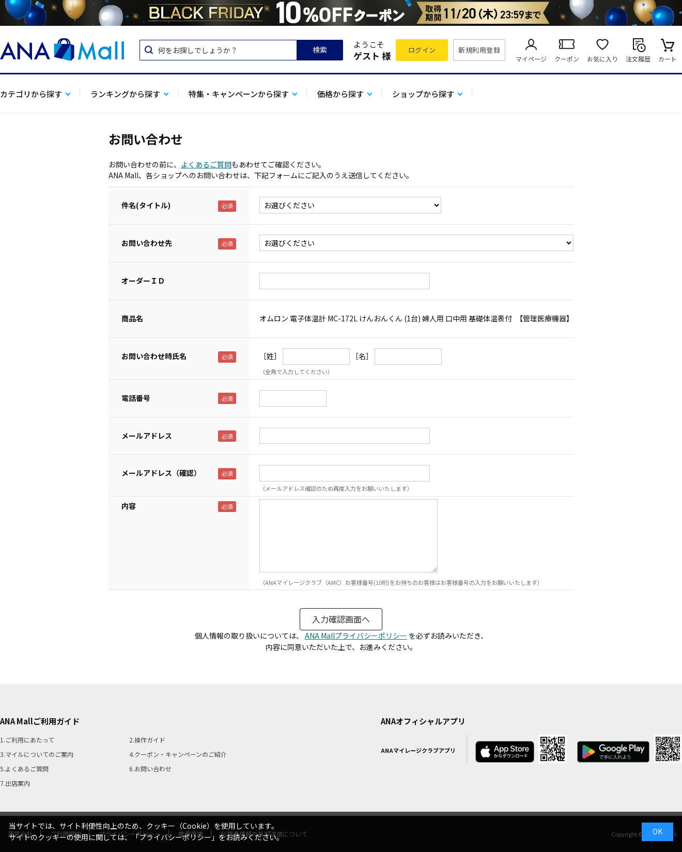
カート (667, 58)
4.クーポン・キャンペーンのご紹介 (178, 754)
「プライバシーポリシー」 (175, 837)
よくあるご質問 (206, 164)
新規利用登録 (479, 50)
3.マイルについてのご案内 (36, 754)
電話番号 (135, 398)
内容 (128, 506)
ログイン (422, 50)
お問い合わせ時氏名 (154, 356)
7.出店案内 (15, 783)
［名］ (362, 356)
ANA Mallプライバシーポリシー (356, 635)
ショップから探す (423, 93)
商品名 (132, 318)
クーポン (566, 58)
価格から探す (340, 93)
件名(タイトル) (146, 205)
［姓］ (270, 356)
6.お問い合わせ (150, 768)
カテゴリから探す (31, 93)
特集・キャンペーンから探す (239, 93)
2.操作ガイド (147, 739)
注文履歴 (638, 58)
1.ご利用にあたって (27, 739)
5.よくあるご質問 (24, 768)
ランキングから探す (125, 93)
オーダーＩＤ (143, 280)
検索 (320, 49)
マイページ (531, 58)
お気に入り (602, 58)
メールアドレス (146, 435)
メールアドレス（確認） (161, 473)
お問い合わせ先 (146, 243)
